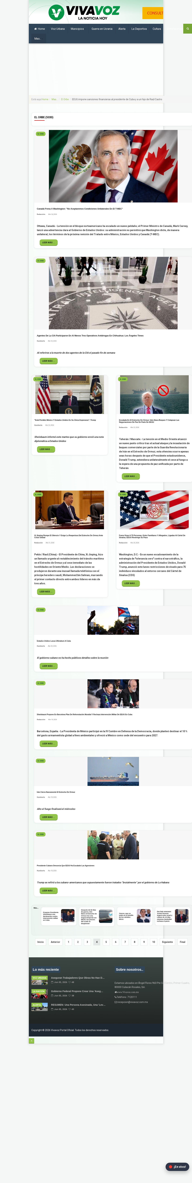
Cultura (157, 28)
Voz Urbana (58, 28)
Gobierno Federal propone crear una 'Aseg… (77, 991)
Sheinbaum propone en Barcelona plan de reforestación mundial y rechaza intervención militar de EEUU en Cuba (84, 714)
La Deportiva (139, 28)
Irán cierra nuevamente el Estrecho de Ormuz (56, 792)
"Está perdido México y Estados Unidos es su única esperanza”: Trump (65, 420)
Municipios (78, 28)
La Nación (38, 991)
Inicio (40, 942)
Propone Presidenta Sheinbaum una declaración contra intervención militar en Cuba (50, 916)
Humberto (41, 341)
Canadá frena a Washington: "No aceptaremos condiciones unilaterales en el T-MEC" (80, 209)
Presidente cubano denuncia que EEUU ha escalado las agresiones (65, 866)
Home (39, 28)
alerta (37, 1005)
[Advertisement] (95, 69)
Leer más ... (48, 242)
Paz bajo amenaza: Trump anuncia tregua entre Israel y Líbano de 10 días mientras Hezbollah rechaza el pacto (164, 916)
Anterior (55, 942)
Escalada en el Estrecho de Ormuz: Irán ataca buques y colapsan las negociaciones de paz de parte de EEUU (149, 421)
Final (182, 942)
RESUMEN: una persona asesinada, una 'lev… (78, 1004)
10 (153, 942)
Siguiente (167, 942)
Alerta (121, 28)
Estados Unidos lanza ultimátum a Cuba (54, 641)
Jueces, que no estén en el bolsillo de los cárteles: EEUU (126, 916)
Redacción (41, 214)
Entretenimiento (176, 28)
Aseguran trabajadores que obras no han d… (78, 977)
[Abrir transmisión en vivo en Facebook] (177, 1167)
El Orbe (65, 99)
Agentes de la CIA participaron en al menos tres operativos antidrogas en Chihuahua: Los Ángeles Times (90, 335)
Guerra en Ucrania (102, 28)
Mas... (38, 38)
